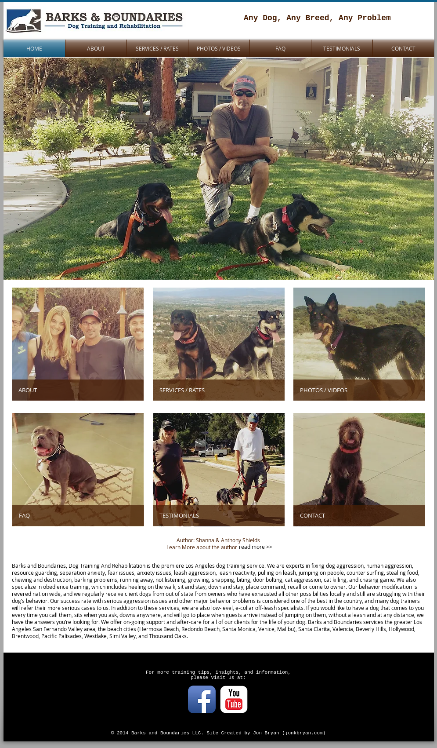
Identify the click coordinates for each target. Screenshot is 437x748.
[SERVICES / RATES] (219, 390)
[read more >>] (256, 547)
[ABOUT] (78, 390)
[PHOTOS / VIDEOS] (359, 390)
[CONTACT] (359, 515)
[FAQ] (78, 515)
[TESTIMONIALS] (219, 515)
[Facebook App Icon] (202, 699)
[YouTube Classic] (234, 699)
